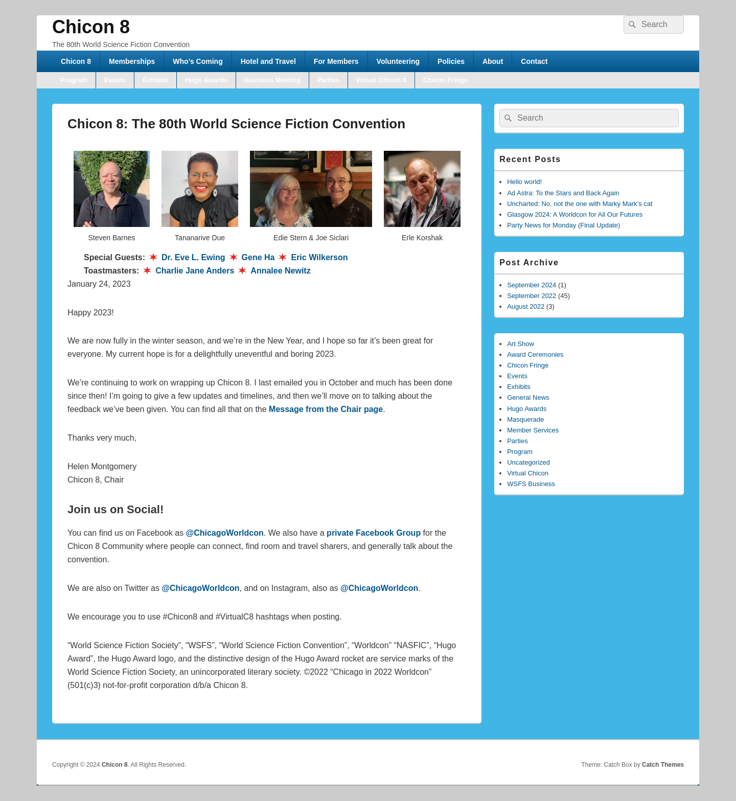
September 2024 (531, 285)
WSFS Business (531, 484)
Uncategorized (528, 462)
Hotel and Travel (268, 61)
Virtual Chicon (527, 473)
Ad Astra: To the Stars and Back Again (563, 193)
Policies (451, 61)
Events (115, 80)
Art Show (520, 344)
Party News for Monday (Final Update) (563, 225)
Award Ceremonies (535, 354)
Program (73, 80)
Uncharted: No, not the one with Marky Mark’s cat (579, 204)
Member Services (533, 430)
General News (528, 397)
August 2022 (525, 306)
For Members (336, 61)
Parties (328, 80)
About (492, 61)
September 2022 (531, 296)
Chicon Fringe (445, 80)
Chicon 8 (91, 26)
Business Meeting (272, 80)
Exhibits (156, 80)
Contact (534, 61)
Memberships (132, 61)
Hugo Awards (206, 80)
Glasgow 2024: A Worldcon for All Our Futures (574, 214)
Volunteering (398, 61)
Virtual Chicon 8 (381, 80)
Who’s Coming (197, 61)
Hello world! (524, 182)
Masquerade (525, 419)
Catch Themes (663, 764)
